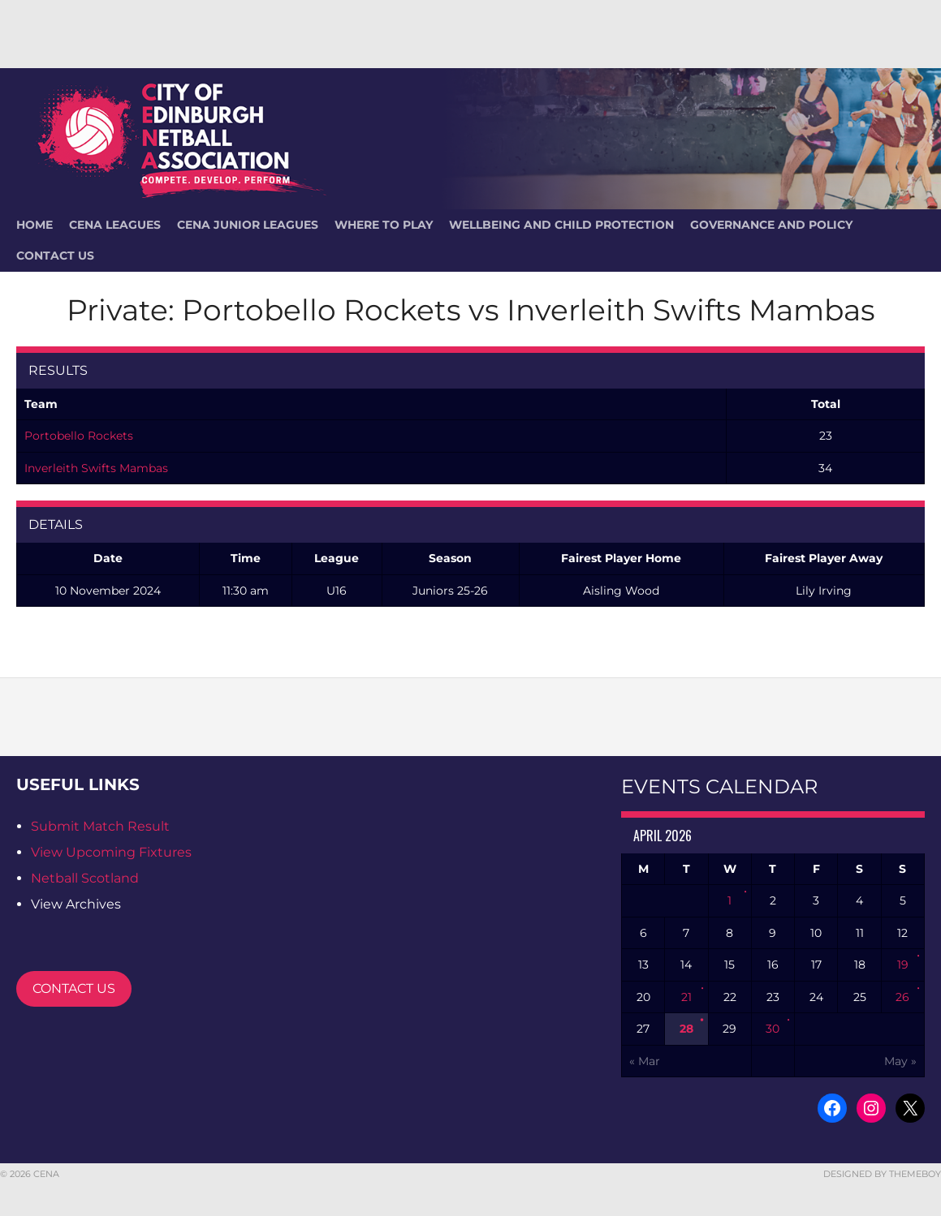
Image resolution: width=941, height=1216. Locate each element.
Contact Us (55, 255)
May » (900, 1061)
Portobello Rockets (78, 435)
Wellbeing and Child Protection (561, 224)
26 (902, 997)
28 (686, 1028)
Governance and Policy (771, 224)
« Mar (644, 1061)
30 (772, 1028)
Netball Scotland (85, 878)
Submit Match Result (100, 826)
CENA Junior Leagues (247, 224)
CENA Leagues (115, 224)
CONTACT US (73, 988)
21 (686, 997)
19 (903, 964)
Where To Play (384, 224)
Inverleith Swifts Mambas (96, 468)
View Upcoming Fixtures (111, 852)
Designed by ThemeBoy (882, 1173)
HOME (34, 224)
